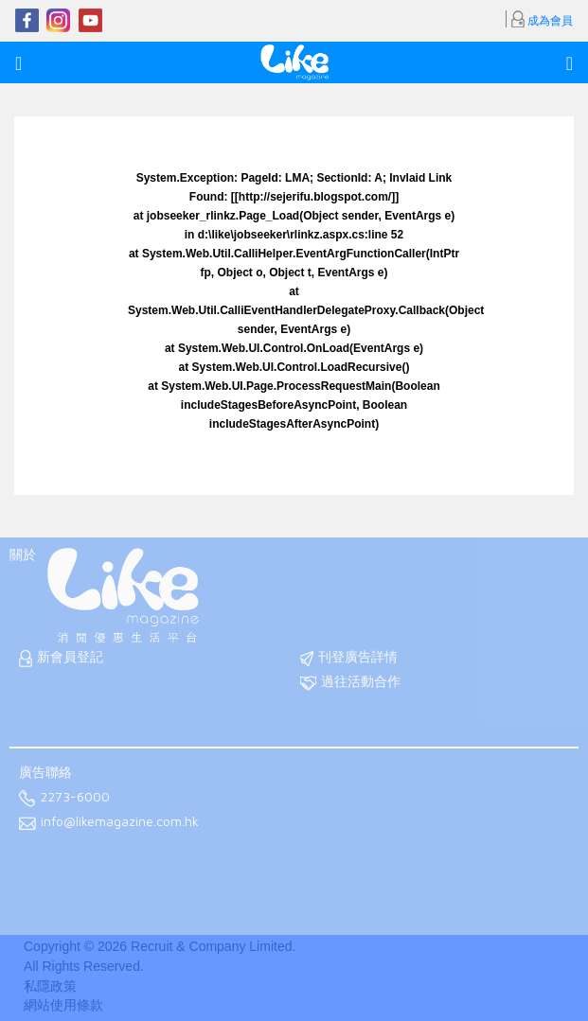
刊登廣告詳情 (349, 658)
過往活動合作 (350, 683)
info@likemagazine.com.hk (109, 823)
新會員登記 (61, 658)
